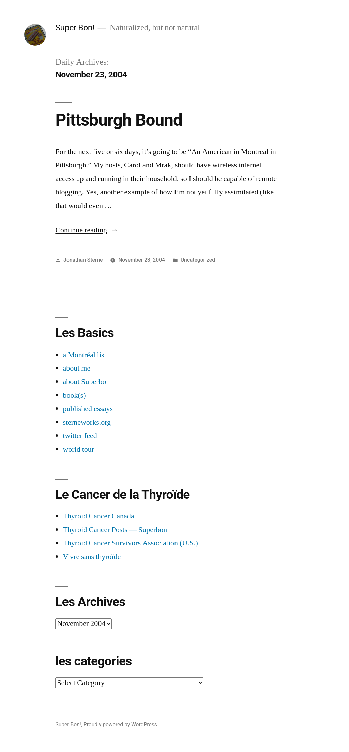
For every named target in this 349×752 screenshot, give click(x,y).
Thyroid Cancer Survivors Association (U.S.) (130, 543)
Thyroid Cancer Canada (98, 516)
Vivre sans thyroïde (92, 556)
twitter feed (80, 435)
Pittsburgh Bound (118, 120)
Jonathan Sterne (83, 260)
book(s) (74, 395)
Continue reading (86, 230)
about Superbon (86, 382)
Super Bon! (74, 27)
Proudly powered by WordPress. (121, 724)
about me (76, 368)
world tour (78, 449)
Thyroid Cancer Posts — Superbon (115, 530)
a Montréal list (84, 355)
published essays (88, 408)
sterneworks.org (87, 422)
